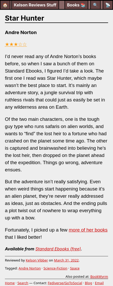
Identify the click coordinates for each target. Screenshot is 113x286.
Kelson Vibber (37, 260)
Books (76, 4)
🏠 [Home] (5, 4)
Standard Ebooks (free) (58, 248)
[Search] (95, 5)
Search (22, 283)
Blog (88, 283)
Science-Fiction (55, 268)
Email (99, 283)
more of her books (88, 230)
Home (10, 283)
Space (74, 268)
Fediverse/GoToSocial (65, 283)
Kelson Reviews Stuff (35, 4)
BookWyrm (99, 276)
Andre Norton (30, 268)
